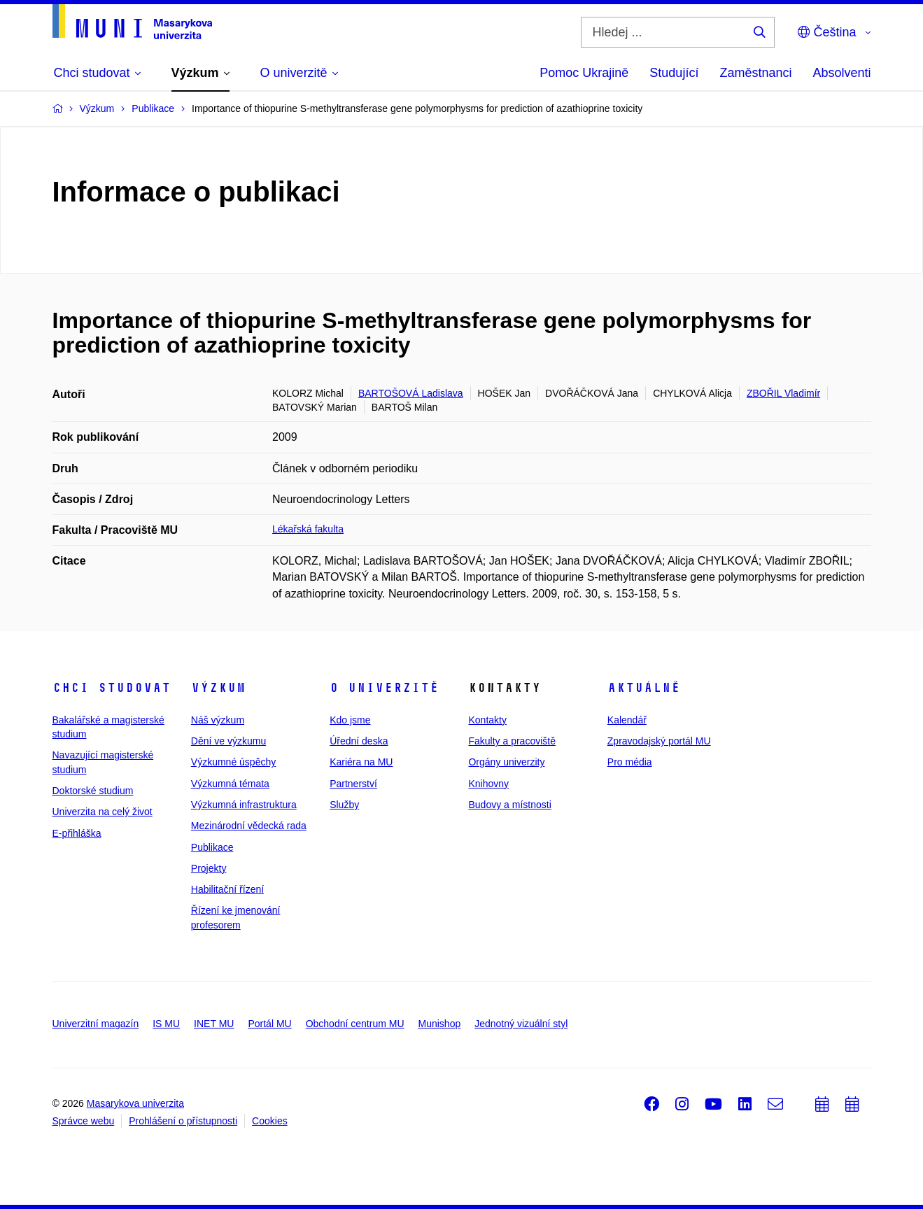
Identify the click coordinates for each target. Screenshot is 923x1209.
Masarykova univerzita (135, 1103)
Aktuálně (643, 687)
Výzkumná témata (230, 783)
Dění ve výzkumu (228, 741)
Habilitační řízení (227, 889)
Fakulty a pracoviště (512, 741)
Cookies (270, 1120)
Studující (673, 73)
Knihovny (488, 783)
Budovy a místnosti (509, 804)
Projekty (209, 868)
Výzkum (218, 687)
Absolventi (841, 73)
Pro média (629, 762)
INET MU (214, 1023)
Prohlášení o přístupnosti (183, 1120)
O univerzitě (384, 687)
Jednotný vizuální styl (521, 1023)
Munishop (439, 1023)
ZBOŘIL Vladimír (783, 393)
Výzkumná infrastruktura (244, 804)
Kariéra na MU (361, 762)
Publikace (212, 847)
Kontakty (487, 720)
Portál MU (269, 1023)
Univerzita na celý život (102, 811)
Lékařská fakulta (308, 529)
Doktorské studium (93, 790)
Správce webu (83, 1120)
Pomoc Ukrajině (584, 73)
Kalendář (627, 720)
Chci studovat (111, 687)
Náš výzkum (217, 720)
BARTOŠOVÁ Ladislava (410, 393)
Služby (344, 804)
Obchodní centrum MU (355, 1023)
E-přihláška (76, 833)
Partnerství (353, 783)
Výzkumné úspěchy (233, 762)
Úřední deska (359, 741)
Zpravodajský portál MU (659, 741)
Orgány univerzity (506, 762)
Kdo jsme (350, 720)
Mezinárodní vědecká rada (249, 825)
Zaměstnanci (755, 73)
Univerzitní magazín (95, 1023)
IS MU (166, 1023)
